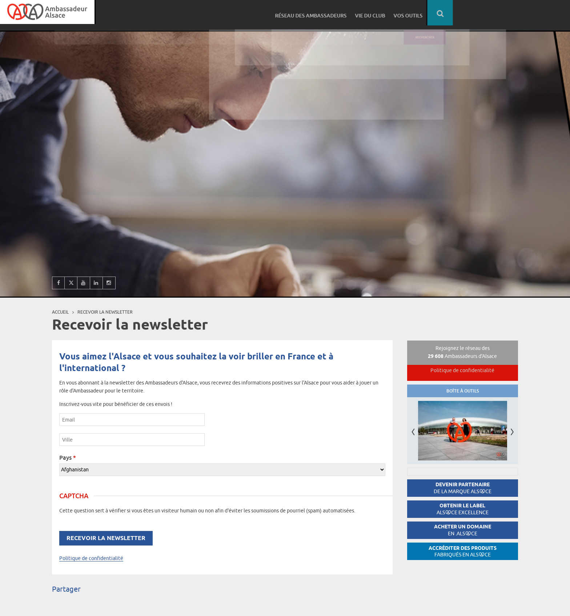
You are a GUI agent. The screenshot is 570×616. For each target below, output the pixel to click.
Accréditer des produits (463, 551)
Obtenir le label (463, 509)
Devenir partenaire (462, 488)
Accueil (60, 312)
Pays (67, 457)
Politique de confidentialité (91, 558)
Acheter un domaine (462, 530)
